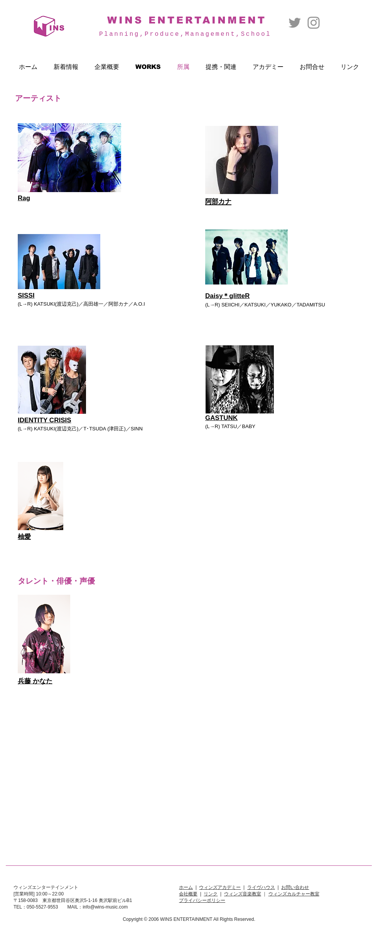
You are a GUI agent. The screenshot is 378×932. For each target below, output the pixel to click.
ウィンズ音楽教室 (242, 894)
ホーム (186, 887)
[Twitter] (295, 23)
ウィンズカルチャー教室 (293, 894)
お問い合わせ (295, 887)
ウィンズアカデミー (220, 887)
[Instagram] (313, 23)
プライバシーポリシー (202, 900)
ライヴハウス (261, 887)
